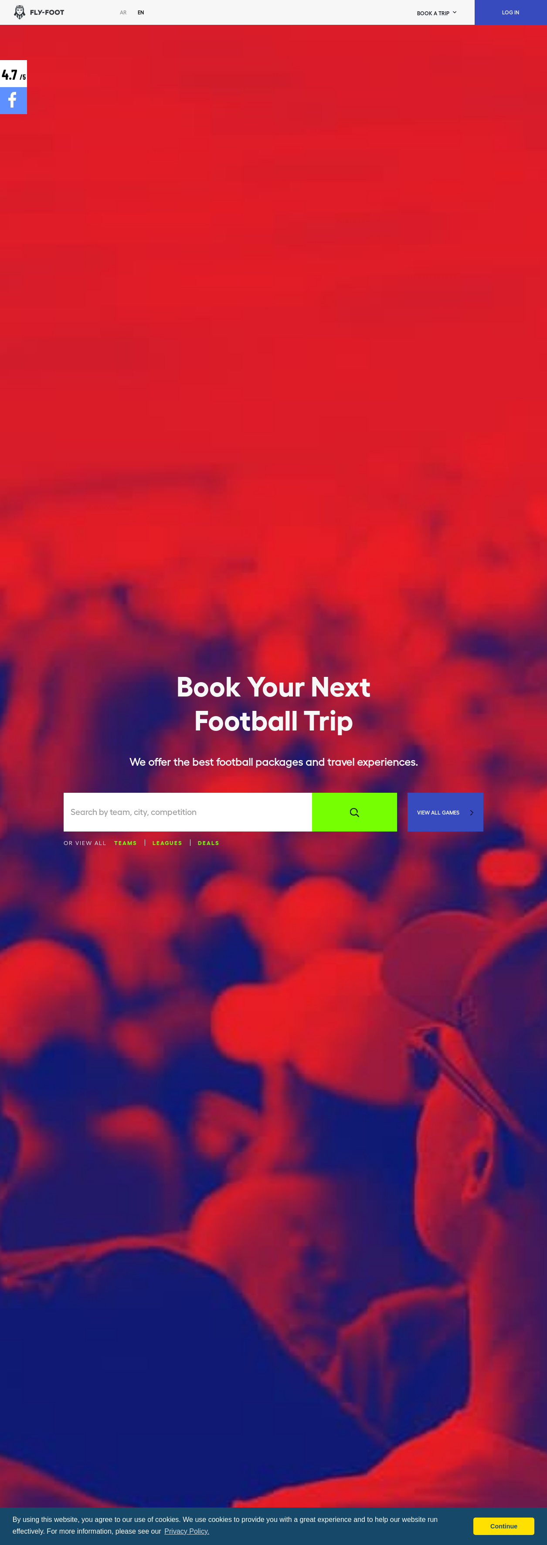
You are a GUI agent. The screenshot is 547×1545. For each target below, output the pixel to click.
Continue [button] (503, 1526)
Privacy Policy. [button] (186, 1531)
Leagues (168, 842)
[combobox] (191, 812)
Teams (125, 842)
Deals (209, 842)
